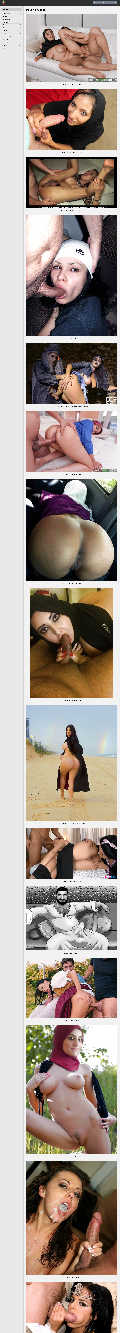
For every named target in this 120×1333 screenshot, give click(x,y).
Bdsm (5, 45)
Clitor (4, 34)
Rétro (5, 16)
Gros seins (6, 13)
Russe (5, 31)
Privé (4, 48)
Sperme (5, 39)
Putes (5, 28)
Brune (5, 25)
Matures (5, 22)
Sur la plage (7, 36)
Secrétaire (6, 19)
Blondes (5, 42)
